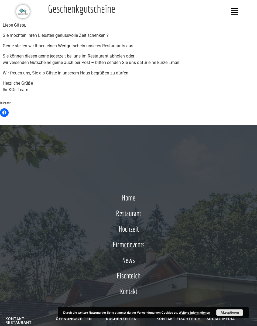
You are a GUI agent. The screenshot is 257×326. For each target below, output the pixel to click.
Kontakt (128, 291)
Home (128, 197)
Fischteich (129, 275)
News (128, 260)
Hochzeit (129, 228)
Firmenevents (129, 244)
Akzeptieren (230, 312)
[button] (186, 12)
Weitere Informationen (194, 312)
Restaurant (128, 213)
